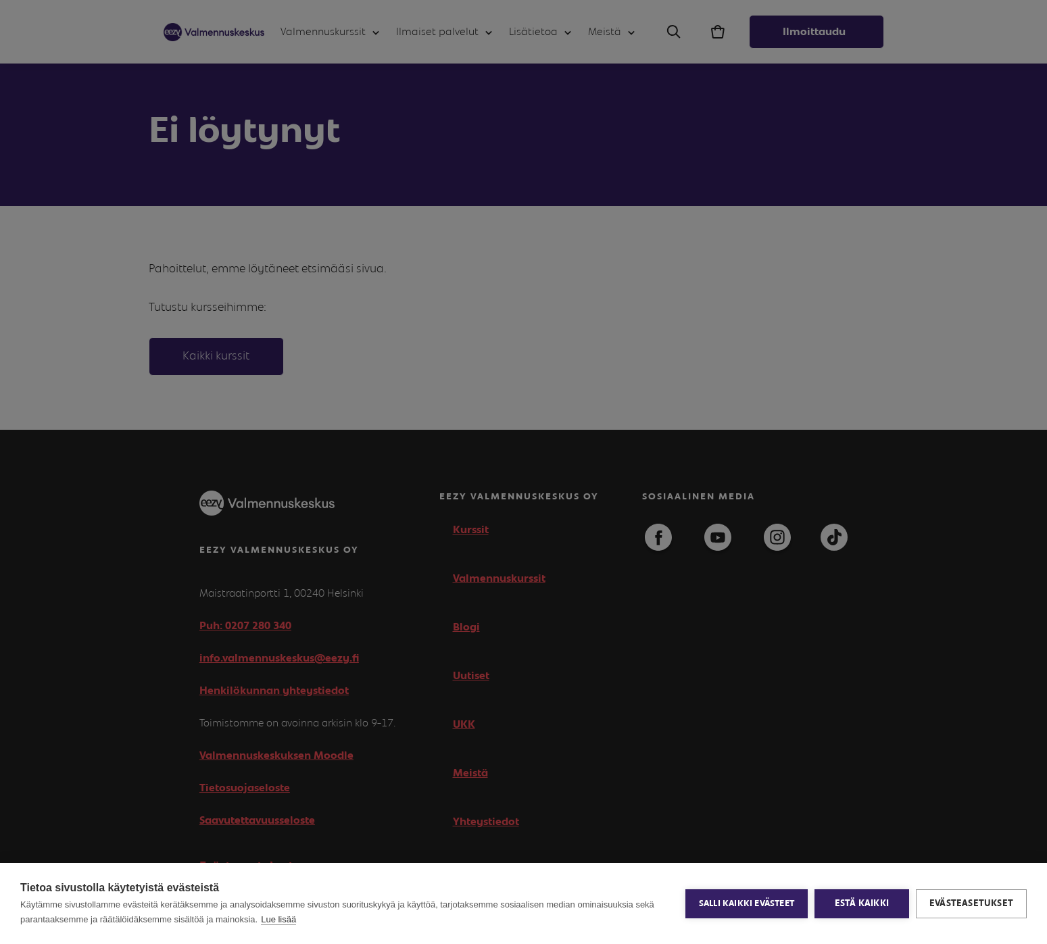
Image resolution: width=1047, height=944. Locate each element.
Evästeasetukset (971, 903)
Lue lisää (278, 919)
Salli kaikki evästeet (746, 903)
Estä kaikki (862, 903)
